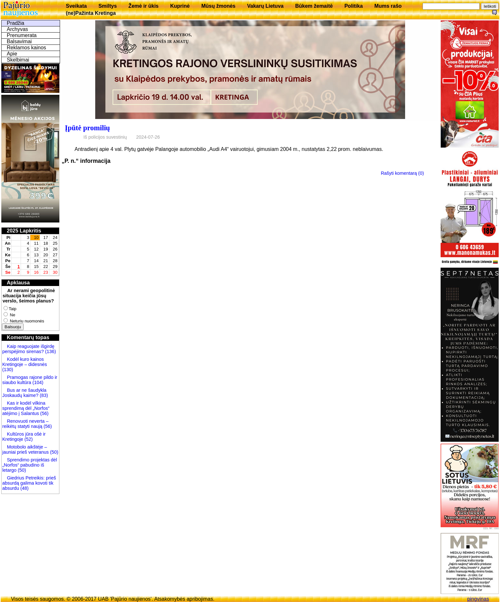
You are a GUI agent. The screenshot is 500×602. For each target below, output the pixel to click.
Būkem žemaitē (314, 6)
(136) (50, 351)
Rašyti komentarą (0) (402, 173)
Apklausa (18, 282)
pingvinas (478, 599)
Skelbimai (18, 60)
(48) (24, 488)
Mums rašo (388, 6)
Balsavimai (19, 41)
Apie (12, 53)
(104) (37, 382)
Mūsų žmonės (218, 6)
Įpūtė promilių (87, 128)
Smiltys (107, 6)
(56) (44, 413)
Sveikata (76, 6)
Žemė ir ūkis (143, 6)
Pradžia (15, 23)
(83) (43, 395)
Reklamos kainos (26, 47)
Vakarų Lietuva (265, 6)
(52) (28, 439)
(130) (7, 369)
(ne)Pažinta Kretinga (91, 13)
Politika (353, 6)
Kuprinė (179, 6)
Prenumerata (22, 35)
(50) (53, 452)
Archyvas (17, 29)
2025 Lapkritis (24, 230)
